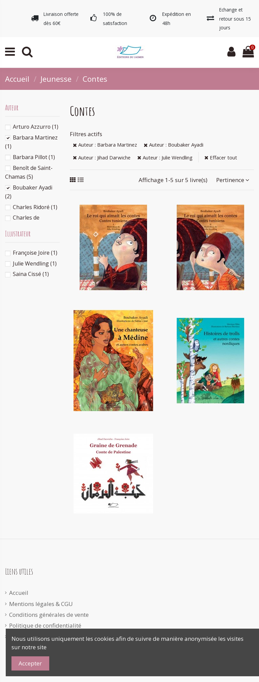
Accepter (30, 663)
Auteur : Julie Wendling (165, 157)
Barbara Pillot (34, 157)
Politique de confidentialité (45, 625)
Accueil (18, 593)
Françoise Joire (35, 252)
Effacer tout (220, 157)
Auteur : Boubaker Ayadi (173, 144)
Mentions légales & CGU (41, 604)
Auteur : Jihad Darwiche (102, 157)
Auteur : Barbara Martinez (105, 144)
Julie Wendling (35, 263)
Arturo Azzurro (35, 126)
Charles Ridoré (35, 207)
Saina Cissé (31, 274)
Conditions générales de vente (49, 614)
